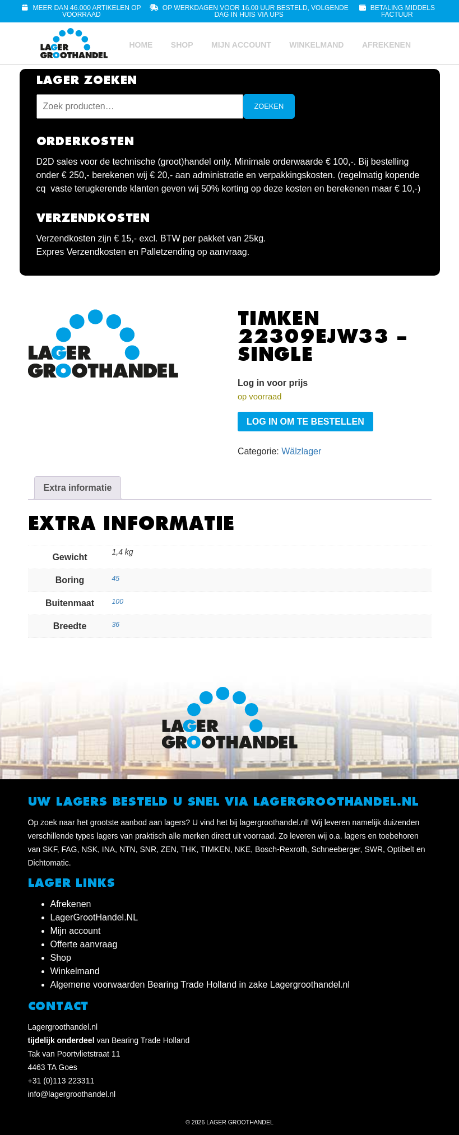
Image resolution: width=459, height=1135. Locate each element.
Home (140, 44)
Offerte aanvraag (84, 944)
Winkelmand (316, 44)
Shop (182, 44)
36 (116, 625)
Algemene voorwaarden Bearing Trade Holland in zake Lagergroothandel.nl (200, 984)
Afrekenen (386, 44)
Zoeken (269, 106)
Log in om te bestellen (305, 421)
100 (117, 602)
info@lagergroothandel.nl (72, 1094)
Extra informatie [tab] (78, 487)
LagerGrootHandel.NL (94, 917)
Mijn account (241, 44)
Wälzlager (301, 451)
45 (116, 579)
